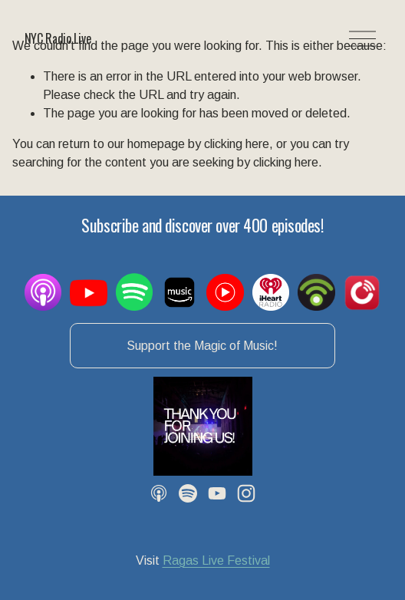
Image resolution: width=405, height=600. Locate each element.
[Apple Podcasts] (159, 493)
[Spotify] (188, 493)
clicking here (236, 143)
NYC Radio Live (58, 38)
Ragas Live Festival (216, 560)
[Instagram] (246, 493)
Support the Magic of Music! (202, 345)
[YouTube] (217, 493)
